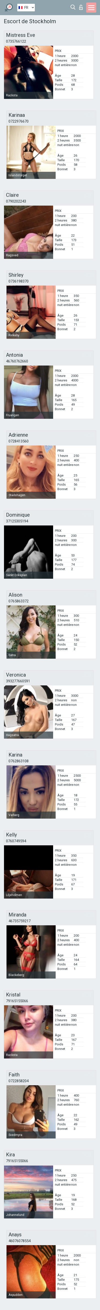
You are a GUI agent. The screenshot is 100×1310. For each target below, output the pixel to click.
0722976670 (19, 121)
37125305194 (17, 521)
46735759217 (20, 921)
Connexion (81, 7)
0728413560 (19, 441)
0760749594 (16, 841)
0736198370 (19, 281)
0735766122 (16, 41)
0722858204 (19, 1081)
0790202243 (16, 201)
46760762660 (17, 361)
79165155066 (17, 1001)
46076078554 (20, 1241)
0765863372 (19, 601)
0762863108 (19, 761)
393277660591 (18, 681)
